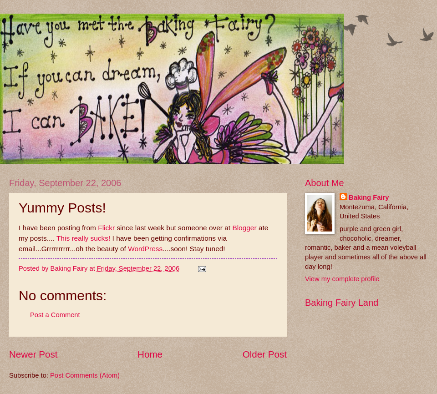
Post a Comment (55, 314)
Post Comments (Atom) (85, 375)
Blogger (244, 228)
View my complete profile (342, 279)
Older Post (265, 354)
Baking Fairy (369, 197)
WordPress (145, 249)
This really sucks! (82, 238)
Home (150, 354)
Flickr (107, 228)
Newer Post (33, 354)
